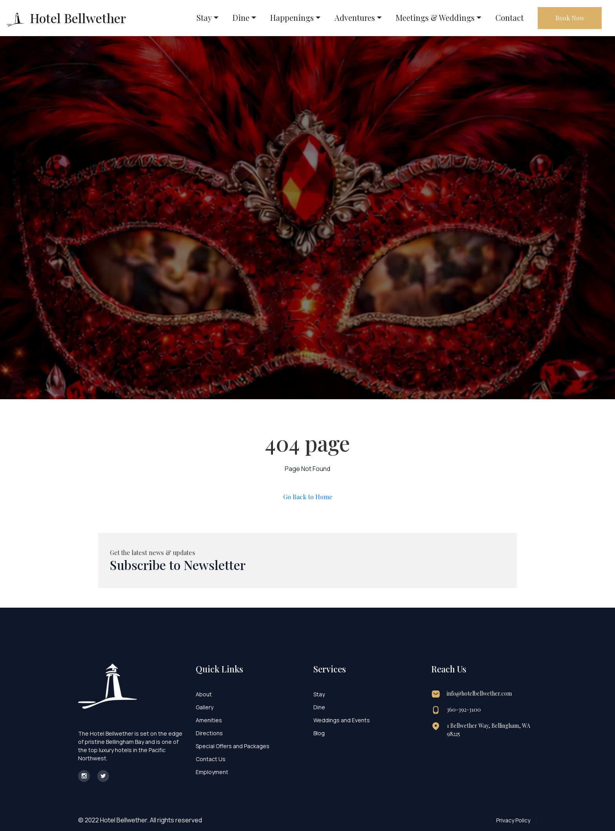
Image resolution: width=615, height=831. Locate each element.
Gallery (204, 707)
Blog (319, 733)
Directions (209, 733)
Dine (319, 707)
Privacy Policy (513, 820)
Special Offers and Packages (232, 746)
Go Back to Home (307, 497)
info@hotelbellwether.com (479, 693)
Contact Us (211, 759)
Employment (212, 772)
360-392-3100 (464, 709)
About (204, 694)
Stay (319, 694)
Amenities (209, 720)
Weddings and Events (341, 720)
